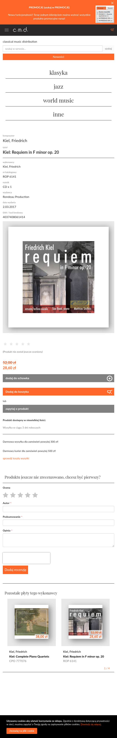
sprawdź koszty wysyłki (16, 458)
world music (58, 100)
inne (58, 114)
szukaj (108, 48)
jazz (58, 86)
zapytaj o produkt (17, 408)
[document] (59, 726)
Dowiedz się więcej (91, 724)
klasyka (58, 72)
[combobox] (52, 48)
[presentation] (26, 558)
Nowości (58, 56)
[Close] (112, 3)
